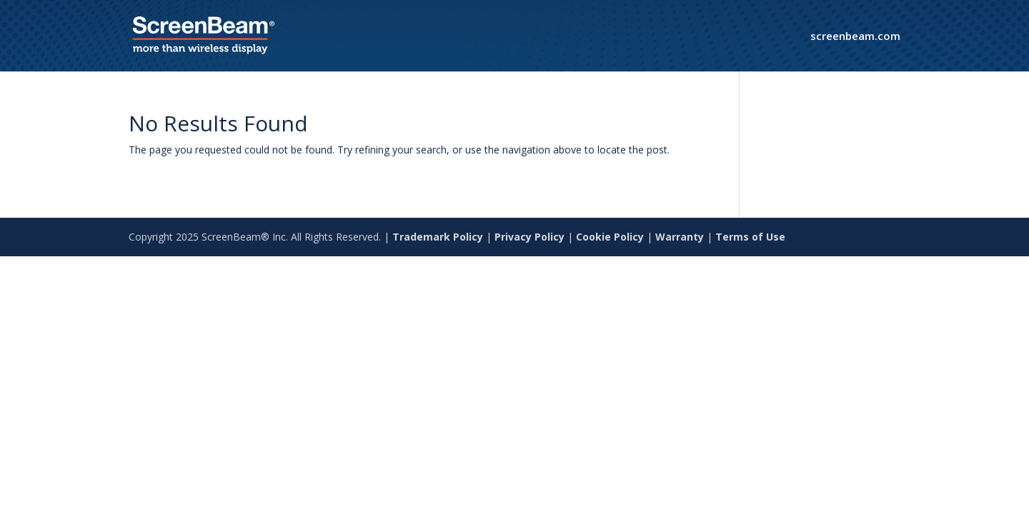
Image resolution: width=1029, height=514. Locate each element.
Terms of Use (750, 236)
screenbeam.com (855, 37)
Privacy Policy (529, 236)
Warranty (679, 236)
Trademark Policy (437, 236)
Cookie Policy (610, 236)
